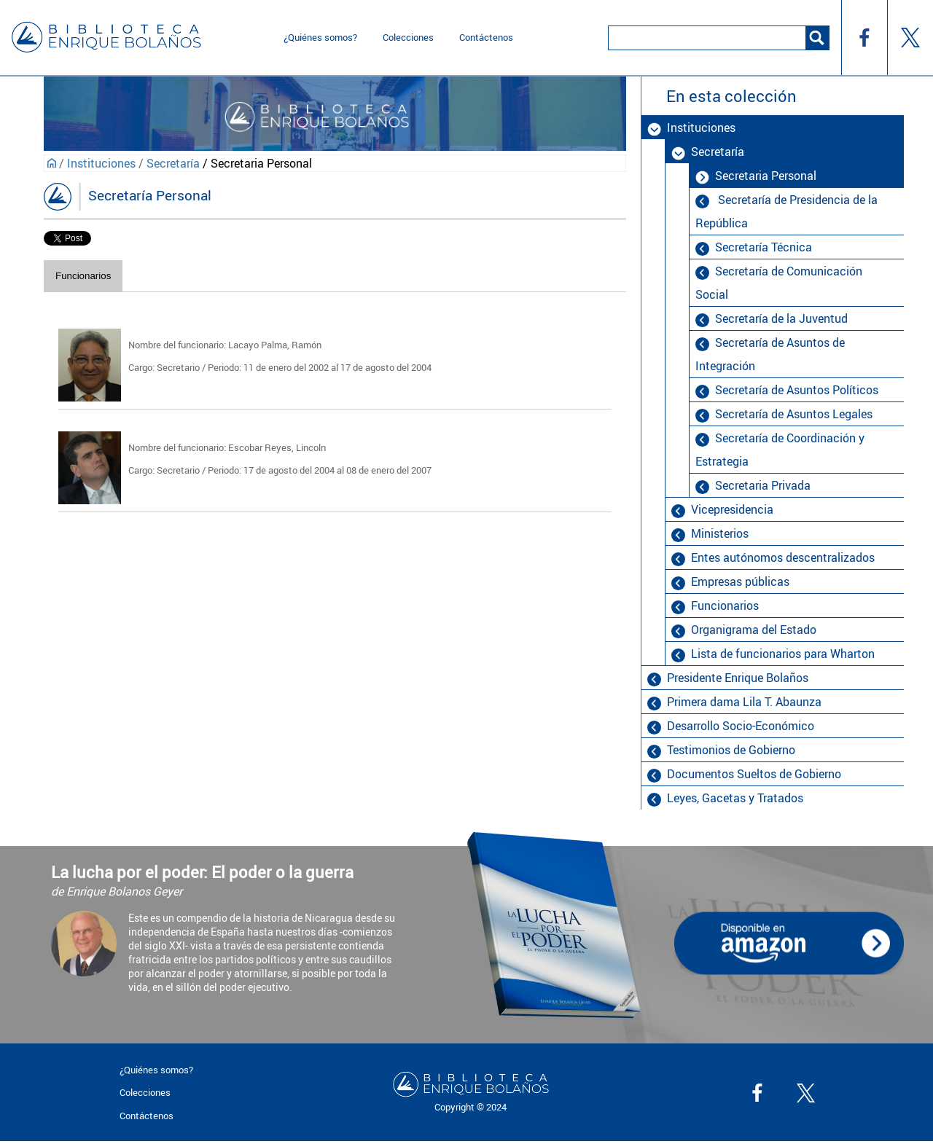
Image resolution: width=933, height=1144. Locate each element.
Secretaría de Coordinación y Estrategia (779, 449)
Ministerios (720, 533)
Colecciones (408, 37)
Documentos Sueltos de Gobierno (754, 774)
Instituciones (101, 163)
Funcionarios (83, 275)
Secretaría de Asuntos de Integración (770, 354)
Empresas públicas (740, 581)
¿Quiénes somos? (320, 37)
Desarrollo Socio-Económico (740, 726)
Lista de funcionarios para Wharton (783, 654)
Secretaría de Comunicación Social (778, 282)
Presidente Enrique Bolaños (737, 678)
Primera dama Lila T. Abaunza (744, 702)
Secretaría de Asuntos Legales (794, 414)
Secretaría (173, 163)
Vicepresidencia (732, 509)
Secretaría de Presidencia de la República (786, 211)
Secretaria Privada (763, 485)
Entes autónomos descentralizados (783, 557)
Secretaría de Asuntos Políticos (796, 390)
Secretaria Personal (765, 176)
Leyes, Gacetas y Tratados (735, 798)
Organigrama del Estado (753, 630)
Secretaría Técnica (763, 247)
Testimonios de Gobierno (731, 750)
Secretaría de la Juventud (781, 318)
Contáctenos (486, 37)
